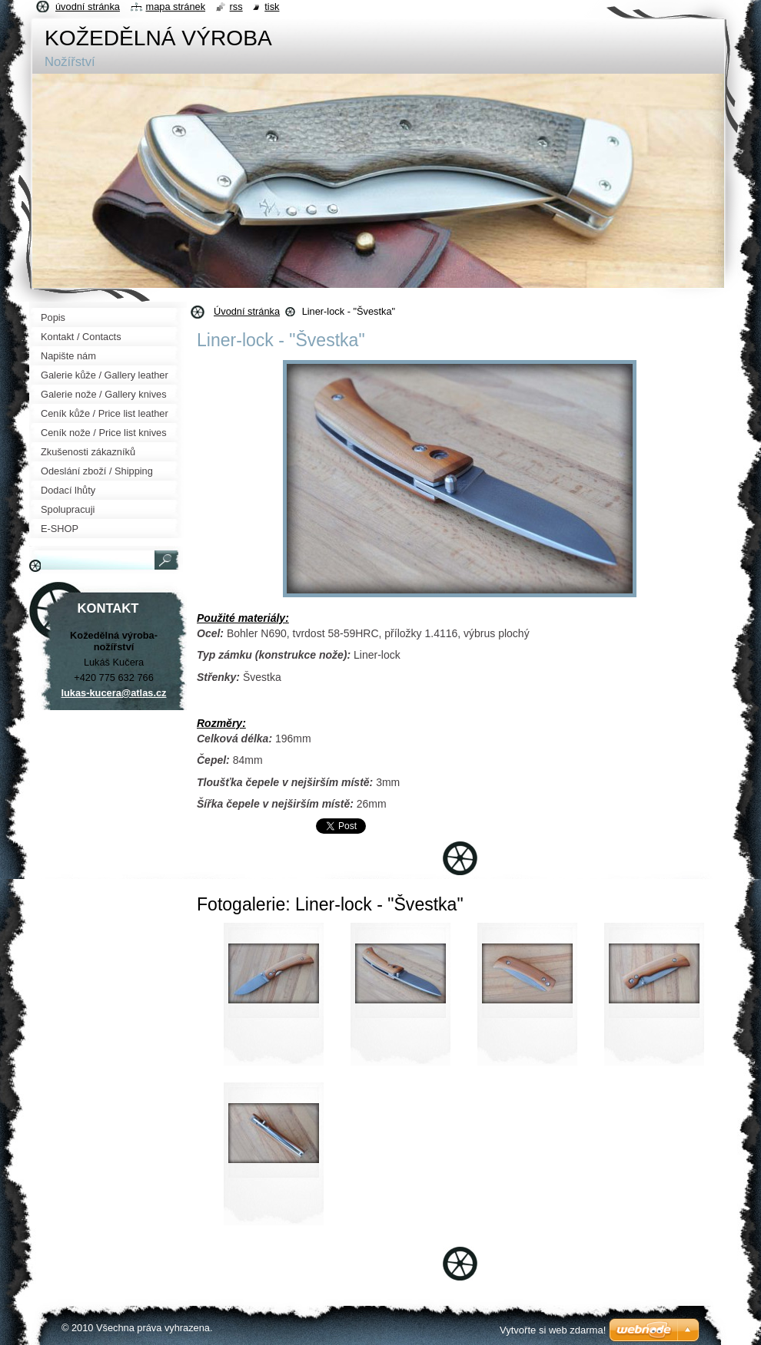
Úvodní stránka (247, 311)
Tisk (271, 6)
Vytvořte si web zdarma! (553, 1330)
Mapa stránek (176, 6)
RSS (236, 6)
